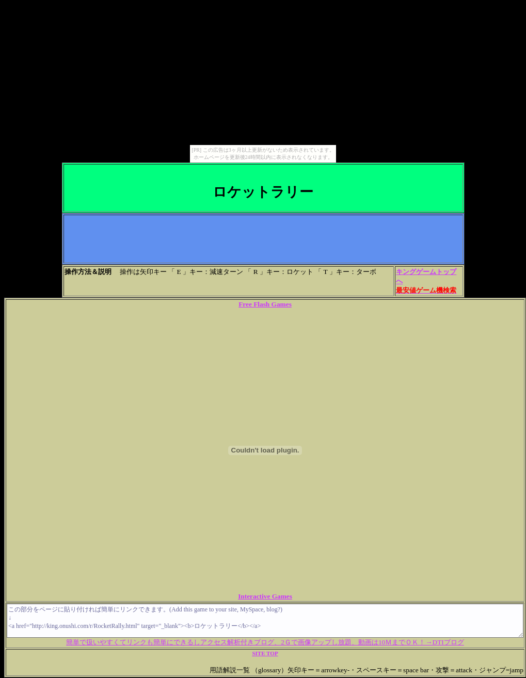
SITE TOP (265, 653)
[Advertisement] (263, 239)
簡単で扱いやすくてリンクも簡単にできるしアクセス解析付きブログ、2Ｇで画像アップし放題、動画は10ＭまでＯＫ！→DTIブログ (265, 642)
